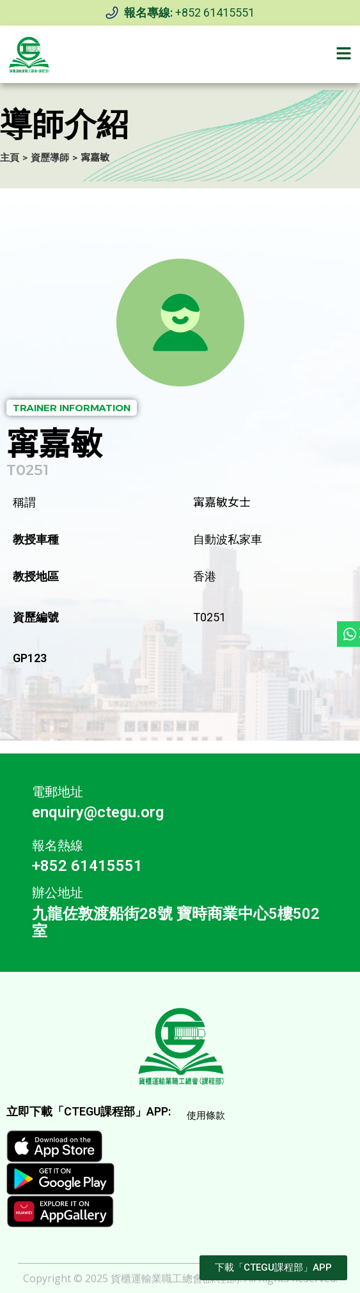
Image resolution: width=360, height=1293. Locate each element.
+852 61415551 (214, 12)
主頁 (9, 157)
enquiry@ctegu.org (98, 812)
